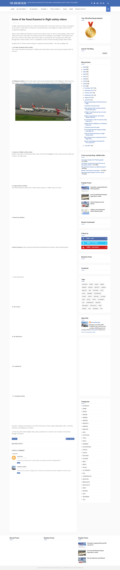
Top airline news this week (91, 106)
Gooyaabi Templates (77, 568)
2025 (84, 67)
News (71, 9)
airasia (102, 284)
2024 (84, 69)
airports (97, 287)
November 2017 (89, 90)
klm (83, 302)
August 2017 (88, 97)
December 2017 (89, 88)
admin (91, 284)
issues (94, 299)
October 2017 (89, 92)
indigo (88, 299)
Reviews (43, 9)
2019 (84, 81)
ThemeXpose (46, 568)
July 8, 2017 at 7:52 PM (22, 468)
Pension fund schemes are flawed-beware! (93, 167)
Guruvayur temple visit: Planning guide (92, 160)
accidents (84, 284)
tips (101, 308)
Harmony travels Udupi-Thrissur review (92, 172)
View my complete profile (88, 332)
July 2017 (87, 100)
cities (101, 290)
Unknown (20, 456)
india (83, 299)
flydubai (103, 296)
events (90, 296)
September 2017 (89, 95)
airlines (15, 438)
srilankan (95, 308)
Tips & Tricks (54, 9)
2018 (84, 83)
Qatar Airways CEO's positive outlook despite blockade (94, 108)
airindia (84, 287)
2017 (84, 86)
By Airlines (33, 9)
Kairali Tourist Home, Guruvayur (90, 170)
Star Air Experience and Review (96, 558)
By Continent (21, 9)
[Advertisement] (43, 515)
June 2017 (88, 145)
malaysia (98, 302)
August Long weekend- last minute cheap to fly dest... (94, 116)
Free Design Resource (56, 568)
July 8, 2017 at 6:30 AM (22, 458)
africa (96, 284)
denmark (89, 293)
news (100, 305)
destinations (97, 293)
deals (83, 293)
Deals (65, 9)
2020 (84, 79)
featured (96, 296)
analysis (84, 290)
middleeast (85, 305)
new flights (93, 305)
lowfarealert (89, 302)
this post (94, 329)
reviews (84, 308)
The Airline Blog (18, 3)
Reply (18, 462)
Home (12, 9)
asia (90, 290)
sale (89, 308)
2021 (84, 76)
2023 (84, 71)
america (103, 287)
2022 (84, 74)
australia (95, 290)
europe (84, 296)
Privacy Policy (80, 9)
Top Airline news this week (91, 127)
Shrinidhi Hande (21, 466)
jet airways (101, 299)
